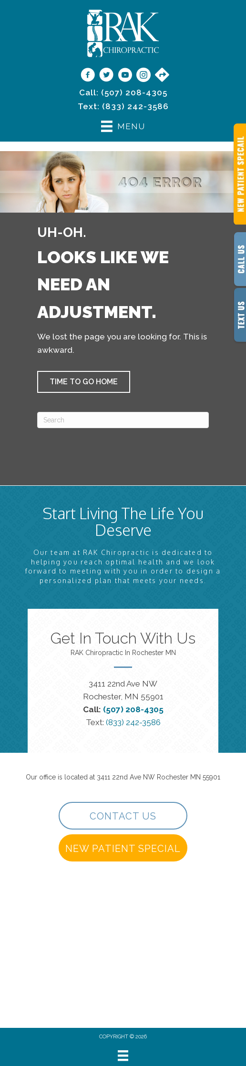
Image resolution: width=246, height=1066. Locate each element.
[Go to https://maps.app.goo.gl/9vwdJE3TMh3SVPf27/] (162, 75)
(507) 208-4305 (134, 92)
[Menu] (123, 1056)
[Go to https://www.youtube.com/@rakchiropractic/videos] (125, 76)
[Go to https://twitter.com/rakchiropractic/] (106, 76)
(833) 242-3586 (135, 106)
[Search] (123, 420)
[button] (83, 382)
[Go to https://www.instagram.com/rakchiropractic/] (143, 76)
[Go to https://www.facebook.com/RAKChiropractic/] (87, 76)
